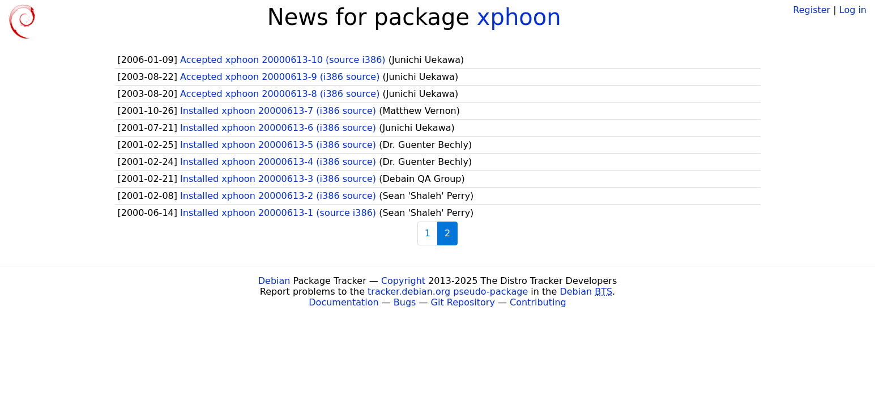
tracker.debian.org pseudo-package (448, 291)
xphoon (519, 17)
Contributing (538, 302)
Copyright (403, 280)
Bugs (405, 302)
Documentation (343, 302)
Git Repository (463, 302)
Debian (274, 280)
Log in (853, 10)
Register (811, 10)
